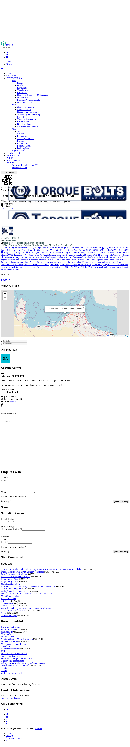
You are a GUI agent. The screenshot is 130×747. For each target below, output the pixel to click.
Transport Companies (26, 119)
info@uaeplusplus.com (11, 701)
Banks (20, 83)
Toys (19, 131)
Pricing (9, 739)
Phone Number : (92, 247)
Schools (20, 117)
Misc (14, 80)
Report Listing (9, 406)
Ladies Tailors (23, 143)
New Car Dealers (24, 102)
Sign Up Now (18, 151)
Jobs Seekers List (19, 167)
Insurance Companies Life (28, 100)
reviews (14, 401)
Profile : (6, 247)
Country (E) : (41, 250)
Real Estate (22, 92)
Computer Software (25, 107)
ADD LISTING (13, 160)
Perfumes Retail (24, 146)
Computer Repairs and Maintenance (32, 95)
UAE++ (38, 732)
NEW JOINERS (13, 155)
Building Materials (25, 148)
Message (5, 494)
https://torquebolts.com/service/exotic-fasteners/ (23, 243)
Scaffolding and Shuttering (28, 114)
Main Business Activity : (50, 247)
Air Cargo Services (25, 138)
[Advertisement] (65, 22)
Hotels (20, 85)
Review (5, 540)
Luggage (21, 141)
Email (4, 480)
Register (10, 64)
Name (4, 477)
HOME (9, 73)
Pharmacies (22, 136)
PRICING (10, 158)
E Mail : (102, 255)
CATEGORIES (14, 78)
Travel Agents (23, 90)
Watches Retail (23, 97)
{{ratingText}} (7, 528)
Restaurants (22, 88)
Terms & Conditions (15, 741)
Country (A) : (56, 250)
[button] (83, 307)
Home (9, 736)
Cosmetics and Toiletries (27, 126)
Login (9, 62)
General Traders (24, 109)
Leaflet (110, 336)
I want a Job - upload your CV (25, 165)
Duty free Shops (24, 124)
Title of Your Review (11, 531)
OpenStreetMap (122, 336)
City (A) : (19, 252)
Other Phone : (26, 250)
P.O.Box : (12, 250)
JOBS (10, 163)
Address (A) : (55, 255)
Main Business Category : (25, 247)
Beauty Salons (23, 121)
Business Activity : (73, 247)
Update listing (10, 404)
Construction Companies (28, 112)
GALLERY (11, 76)
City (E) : (7, 252)
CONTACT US (13, 153)
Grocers (20, 134)
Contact (9, 743)
